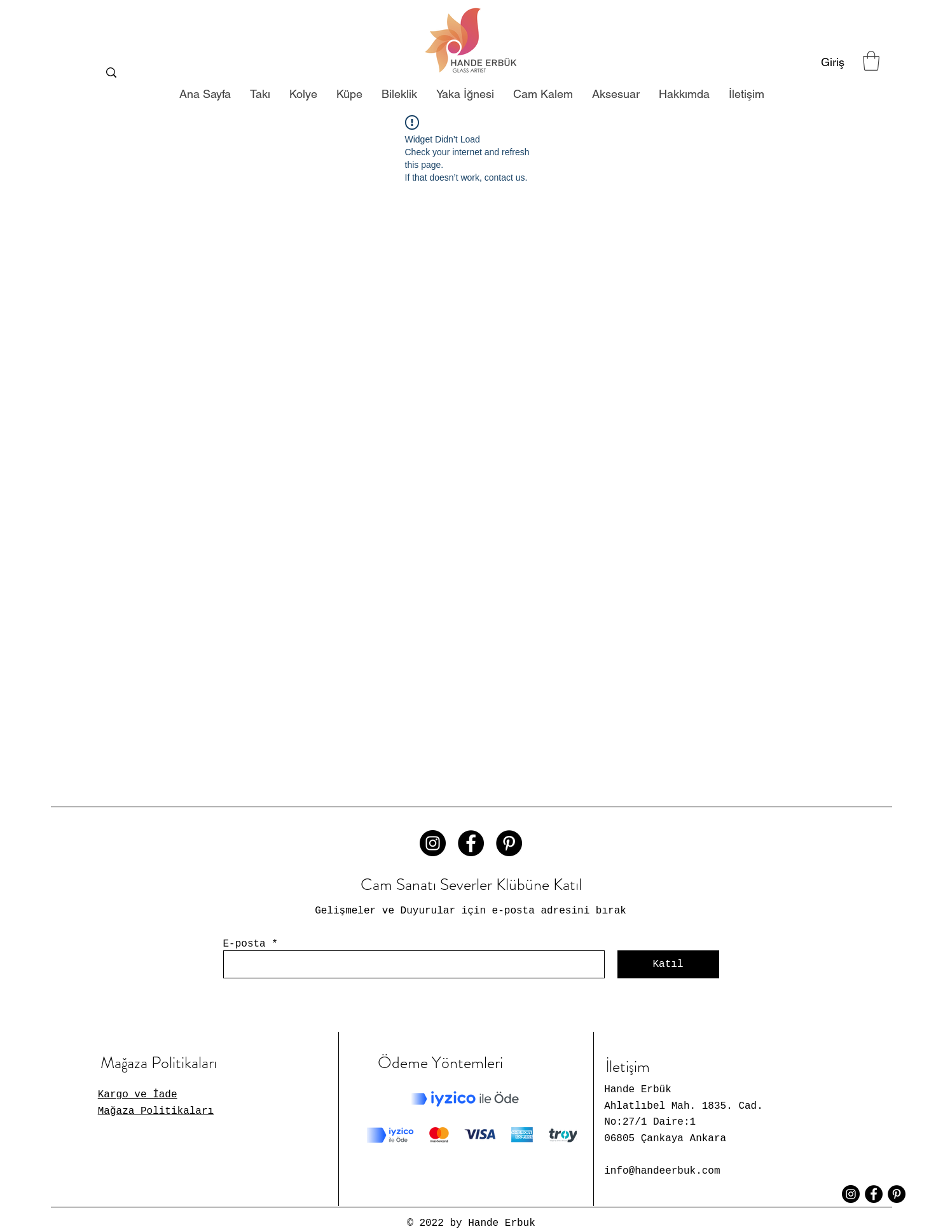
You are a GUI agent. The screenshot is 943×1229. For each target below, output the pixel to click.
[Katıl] (668, 964)
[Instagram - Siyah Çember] (433, 843)
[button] (871, 61)
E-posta (244, 944)
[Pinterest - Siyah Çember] (509, 843)
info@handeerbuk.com (662, 1171)
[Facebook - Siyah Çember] (471, 843)
